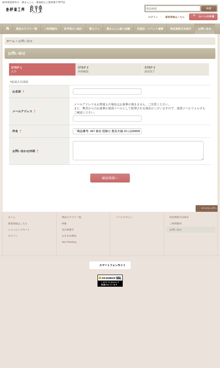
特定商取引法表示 (179, 217)
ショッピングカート (19, 229)
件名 (15, 131)
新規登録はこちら (175, 17)
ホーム (11, 217)
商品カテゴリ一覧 (71, 217)
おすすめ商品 (69, 235)
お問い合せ (176, 229)
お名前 (17, 91)
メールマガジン (124, 217)
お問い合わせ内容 (24, 151)
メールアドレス (22, 111)
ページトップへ (208, 208)
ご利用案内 (176, 223)
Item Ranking (69, 242)
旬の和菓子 (68, 229)
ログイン (153, 17)
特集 (64, 223)
